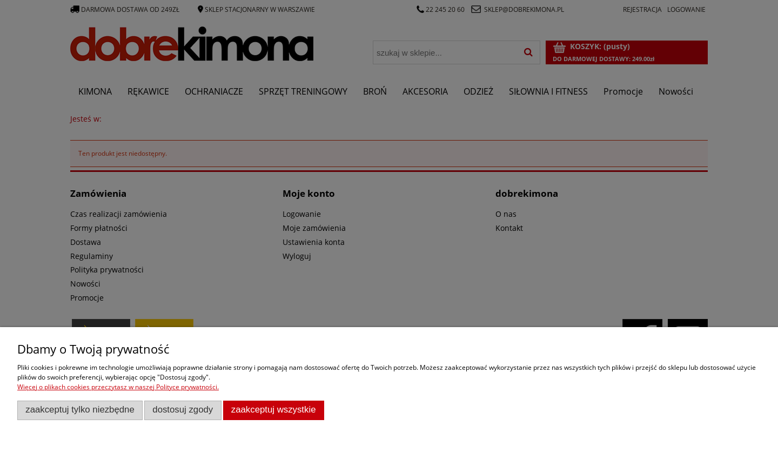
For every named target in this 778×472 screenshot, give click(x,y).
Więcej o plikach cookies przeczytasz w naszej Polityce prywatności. (118, 386)
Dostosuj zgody (182, 409)
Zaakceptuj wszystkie (273, 409)
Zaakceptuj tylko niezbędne (80, 409)
